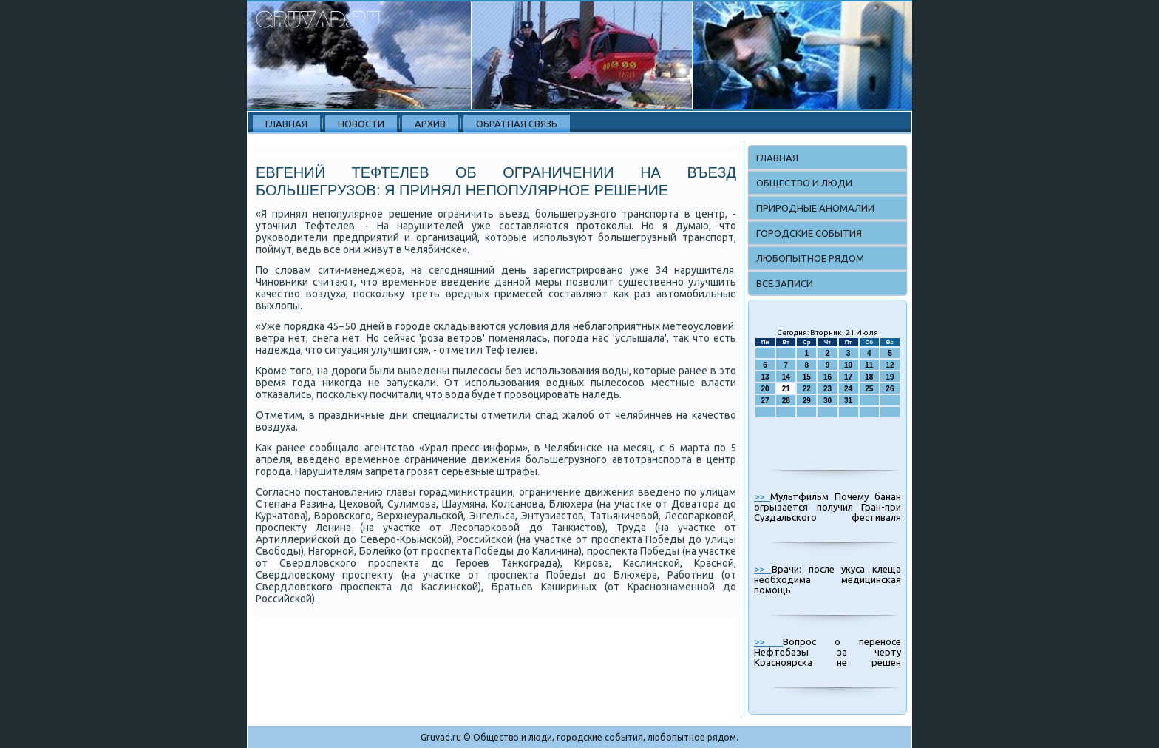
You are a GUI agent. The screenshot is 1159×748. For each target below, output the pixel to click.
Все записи (784, 283)
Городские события (809, 233)
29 (807, 401)
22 (807, 389)
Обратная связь (516, 123)
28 (786, 401)
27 (765, 401)
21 (786, 389)
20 (765, 389)
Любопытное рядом (810, 258)
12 (890, 365)
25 (869, 389)
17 (848, 377)
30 (827, 401)
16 (827, 377)
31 (848, 401)
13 (765, 377)
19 (890, 377)
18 (869, 377)
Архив (430, 123)
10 (848, 365)
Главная (286, 123)
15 (807, 377)
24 (848, 389)
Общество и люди (804, 183)
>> (762, 496)
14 (786, 377)
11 (869, 365)
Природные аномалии (815, 208)
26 (890, 389)
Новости (361, 123)
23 (827, 389)
